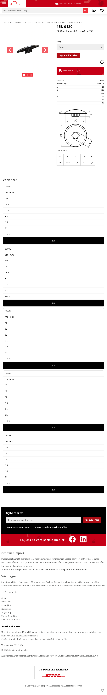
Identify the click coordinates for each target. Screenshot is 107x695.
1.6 (6, 341)
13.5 (7, 210)
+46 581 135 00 (17, 645)
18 (6, 267)
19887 (8, 187)
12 (6, 329)
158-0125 (9, 192)
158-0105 (9, 317)
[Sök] (85, 10)
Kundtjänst (6, 605)
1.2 (6, 347)
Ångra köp (6, 612)
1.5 (6, 409)
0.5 (6, 216)
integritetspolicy (58, 527)
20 (6, 447)
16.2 (7, 204)
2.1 (6, 465)
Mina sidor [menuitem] (94, 10)
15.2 (7, 273)
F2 (6, 228)
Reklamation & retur (11, 619)
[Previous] (10, 50)
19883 (8, 435)
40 (6, 261)
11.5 (6, 453)
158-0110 (9, 379)
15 (6, 385)
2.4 (6, 222)
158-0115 (9, 441)
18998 (8, 249)
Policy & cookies (9, 616)
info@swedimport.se (19, 650)
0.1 (6, 278)
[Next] (45, 50)
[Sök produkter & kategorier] (42, 10)
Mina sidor (6, 602)
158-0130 (9, 255)
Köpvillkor (6, 609)
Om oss (4, 598)
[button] (4, 4)
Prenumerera (92, 520)
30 (6, 198)
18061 (8, 311)
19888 (8, 373)
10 (6, 323)
